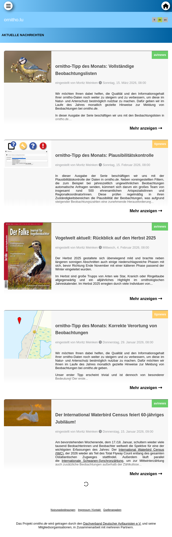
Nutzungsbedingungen (63, 510)
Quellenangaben (112, 510)
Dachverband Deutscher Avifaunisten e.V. (112, 523)
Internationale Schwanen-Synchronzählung (92, 461)
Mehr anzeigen (146, 128)
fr (154, 20)
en (165, 20)
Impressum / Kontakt (89, 510)
